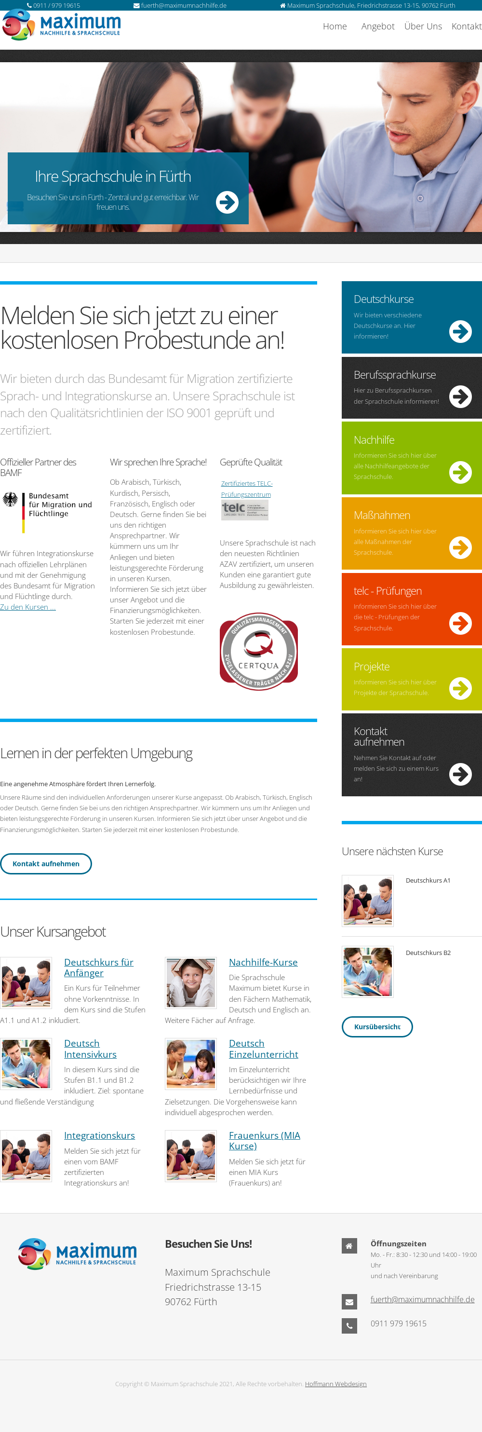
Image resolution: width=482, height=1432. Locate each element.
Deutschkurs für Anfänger (99, 967)
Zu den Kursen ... (28, 607)
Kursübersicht (377, 1026)
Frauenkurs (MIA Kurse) (264, 1140)
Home (335, 26)
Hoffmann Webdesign (336, 1383)
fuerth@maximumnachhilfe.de (423, 1299)
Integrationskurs (99, 1135)
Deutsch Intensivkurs (90, 1048)
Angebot (378, 26)
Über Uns (423, 26)
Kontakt (467, 26)
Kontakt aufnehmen (46, 863)
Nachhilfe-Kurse (263, 962)
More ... (241, 150)
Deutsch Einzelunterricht (263, 1048)
